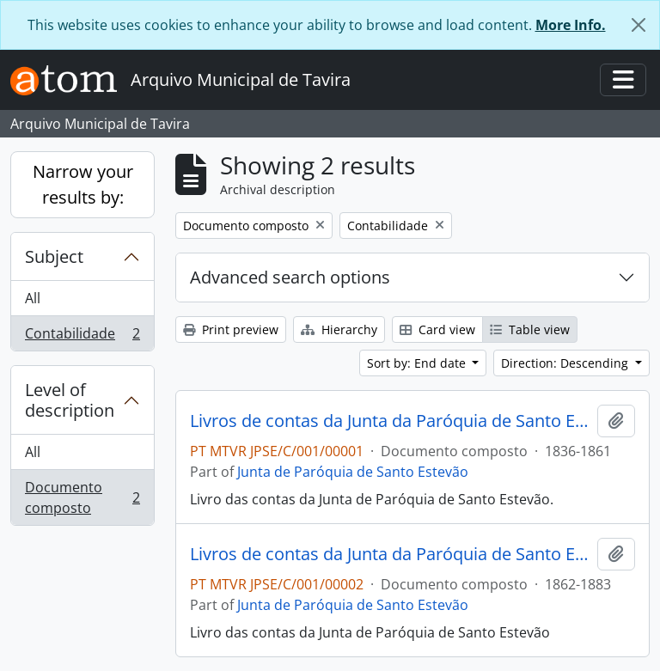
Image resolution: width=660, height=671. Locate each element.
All (32, 298)
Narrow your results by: (83, 184)
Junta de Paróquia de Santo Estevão (352, 471)
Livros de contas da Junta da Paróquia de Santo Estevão (390, 421)
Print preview (230, 329)
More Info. (570, 24)
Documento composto (82, 497)
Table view (530, 329)
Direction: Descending (566, 363)
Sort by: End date (418, 363)
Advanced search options (290, 277)
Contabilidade (82, 337)
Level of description (69, 400)
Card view (437, 329)
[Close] (638, 25)
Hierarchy (339, 329)
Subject (54, 256)
